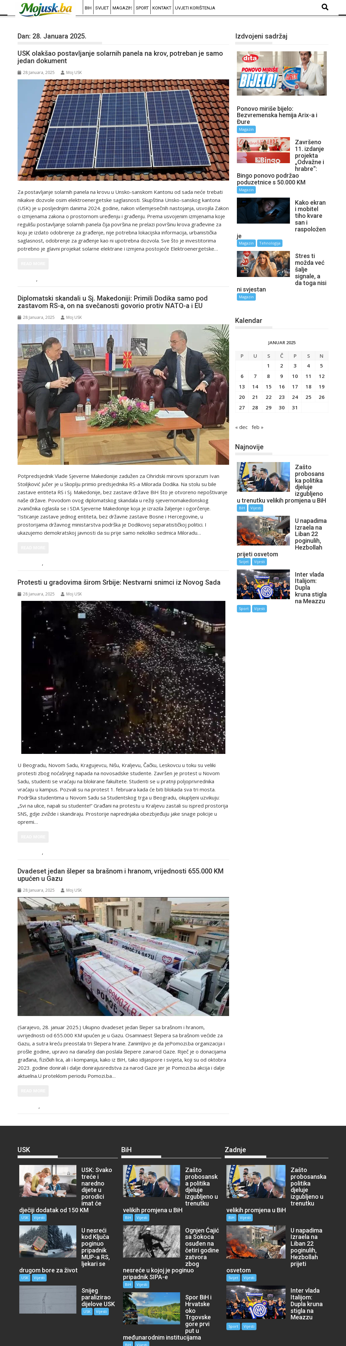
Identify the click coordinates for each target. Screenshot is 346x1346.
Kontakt (161, 7)
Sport (142, 7)
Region (32, 563)
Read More (33, 263)
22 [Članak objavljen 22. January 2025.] (269, 363)
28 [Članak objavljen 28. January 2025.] (255, 374)
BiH (88, 7)
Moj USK (71, 72)
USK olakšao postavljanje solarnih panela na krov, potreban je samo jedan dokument (120, 57)
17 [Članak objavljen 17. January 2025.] (295, 353)
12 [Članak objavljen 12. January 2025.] (322, 342)
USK (29, 279)
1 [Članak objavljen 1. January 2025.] (268, 332)
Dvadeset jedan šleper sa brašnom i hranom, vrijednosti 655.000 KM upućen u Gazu (121, 875)
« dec (241, 393)
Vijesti (47, 279)
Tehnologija (269, 223)
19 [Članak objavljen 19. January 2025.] (322, 353)
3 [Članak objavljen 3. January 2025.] (295, 332)
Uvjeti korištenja (195, 7)
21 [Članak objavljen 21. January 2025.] (255, 363)
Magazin (122, 7)
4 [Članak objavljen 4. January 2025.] (308, 332)
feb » (258, 393)
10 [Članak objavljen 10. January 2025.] (295, 342)
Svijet (102, 7)
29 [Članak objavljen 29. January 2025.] (269, 374)
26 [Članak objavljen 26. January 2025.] (322, 363)
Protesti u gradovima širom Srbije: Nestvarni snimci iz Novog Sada (119, 582)
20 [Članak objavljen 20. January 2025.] (242, 363)
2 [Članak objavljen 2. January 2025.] (281, 332)
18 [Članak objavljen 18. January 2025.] (308, 353)
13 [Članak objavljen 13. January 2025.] (242, 353)
